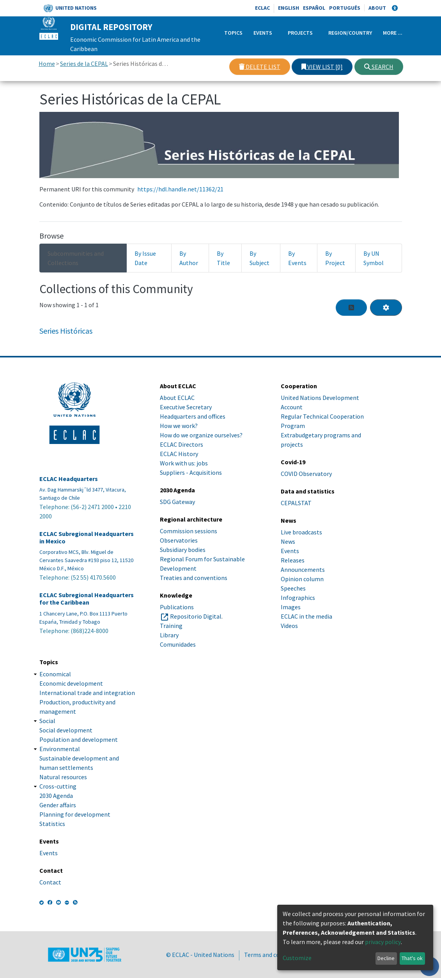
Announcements (303, 569)
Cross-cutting (57, 786)
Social (47, 721)
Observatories (179, 540)
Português (344, 7)
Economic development (71, 683)
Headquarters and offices (192, 416)
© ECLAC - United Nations (200, 955)
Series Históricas (65, 331)
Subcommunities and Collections (76, 258)
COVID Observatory (306, 474)
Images (291, 607)
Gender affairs (57, 805)
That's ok (412, 958)
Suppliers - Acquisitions (191, 472)
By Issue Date (145, 258)
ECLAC (262, 7)
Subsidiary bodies (182, 550)
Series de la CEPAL (84, 63)
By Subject (259, 258)
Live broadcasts (301, 532)
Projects (300, 32)
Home (47, 63)
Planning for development (74, 814)
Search (378, 67)
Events (262, 32)
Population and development (78, 739)
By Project (335, 258)
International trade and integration (87, 693)
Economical (55, 674)
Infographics (298, 597)
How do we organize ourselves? (201, 435)
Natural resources (63, 777)
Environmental (59, 749)
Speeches (293, 588)
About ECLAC (177, 397)
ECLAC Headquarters (68, 479)
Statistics (52, 824)
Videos (289, 626)
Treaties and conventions (193, 578)
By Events (297, 258)
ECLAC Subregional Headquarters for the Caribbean (86, 598)
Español (314, 7)
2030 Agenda (56, 795)
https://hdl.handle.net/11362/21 (180, 189)
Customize (297, 958)
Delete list (259, 67)
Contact (50, 882)
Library (169, 635)
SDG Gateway (177, 502)
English (288, 7)
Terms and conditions (273, 955)
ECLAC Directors (181, 444)
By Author (188, 258)
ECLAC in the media (306, 616)
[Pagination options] (386, 307)
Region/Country (350, 32)
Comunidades (178, 644)
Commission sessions (188, 531)
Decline (386, 958)
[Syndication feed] (351, 307)
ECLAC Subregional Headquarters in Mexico (86, 537)
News (288, 541)
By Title (223, 258)
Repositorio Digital (195, 616)
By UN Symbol (373, 258)
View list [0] (322, 67)
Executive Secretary (186, 407)
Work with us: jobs (184, 463)
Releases (293, 560)
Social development (65, 730)
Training (171, 626)
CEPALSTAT (296, 503)
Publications (177, 607)
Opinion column (302, 579)
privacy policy (383, 942)
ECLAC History (179, 454)
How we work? (179, 426)
